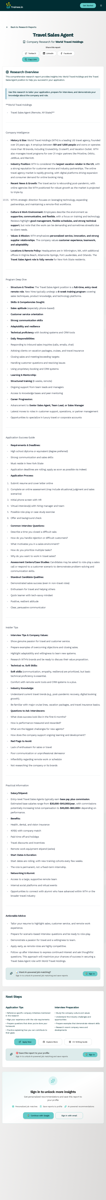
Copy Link (31, 59)
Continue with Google (38, 1115)
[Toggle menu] (101, 5)
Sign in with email (69, 1115)
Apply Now (25, 1042)
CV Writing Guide (78, 1042)
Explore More (50, 1042)
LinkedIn (48, 53)
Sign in (90, 974)
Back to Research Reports (21, 27)
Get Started (88, 5)
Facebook (66, 53)
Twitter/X (30, 53)
